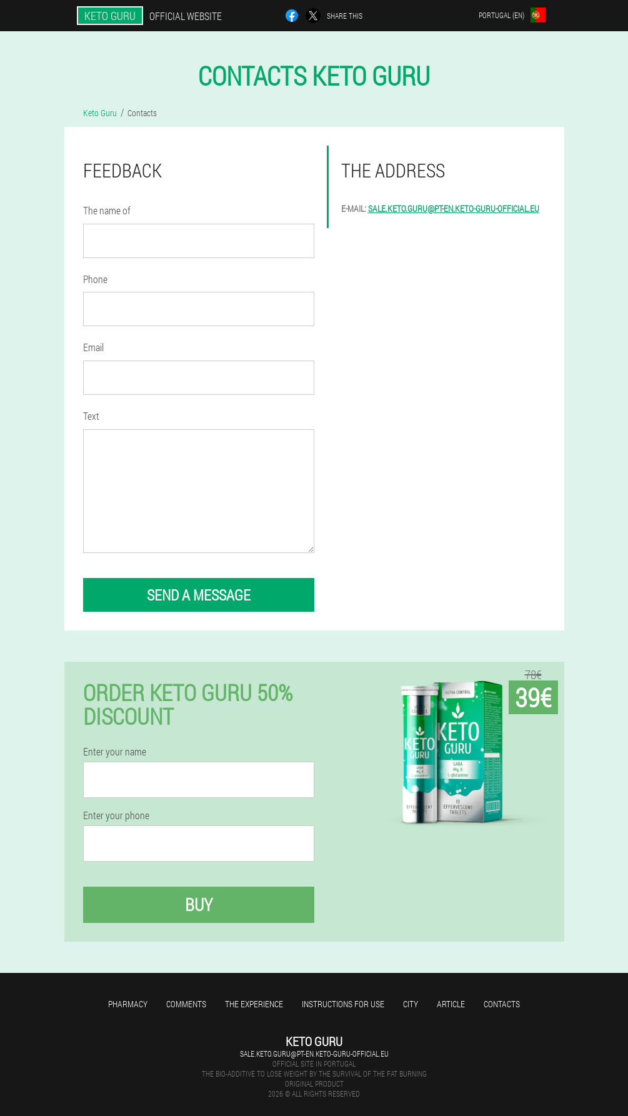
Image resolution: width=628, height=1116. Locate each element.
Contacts (502, 1004)
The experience (254, 1004)
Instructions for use (343, 1004)
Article (451, 1004)
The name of (107, 210)
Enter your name (114, 752)
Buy (198, 904)
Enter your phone (116, 815)
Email (93, 347)
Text (91, 415)
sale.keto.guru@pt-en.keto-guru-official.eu (453, 208)
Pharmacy (127, 1004)
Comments (186, 1004)
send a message (199, 595)
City (410, 1004)
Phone (95, 279)
